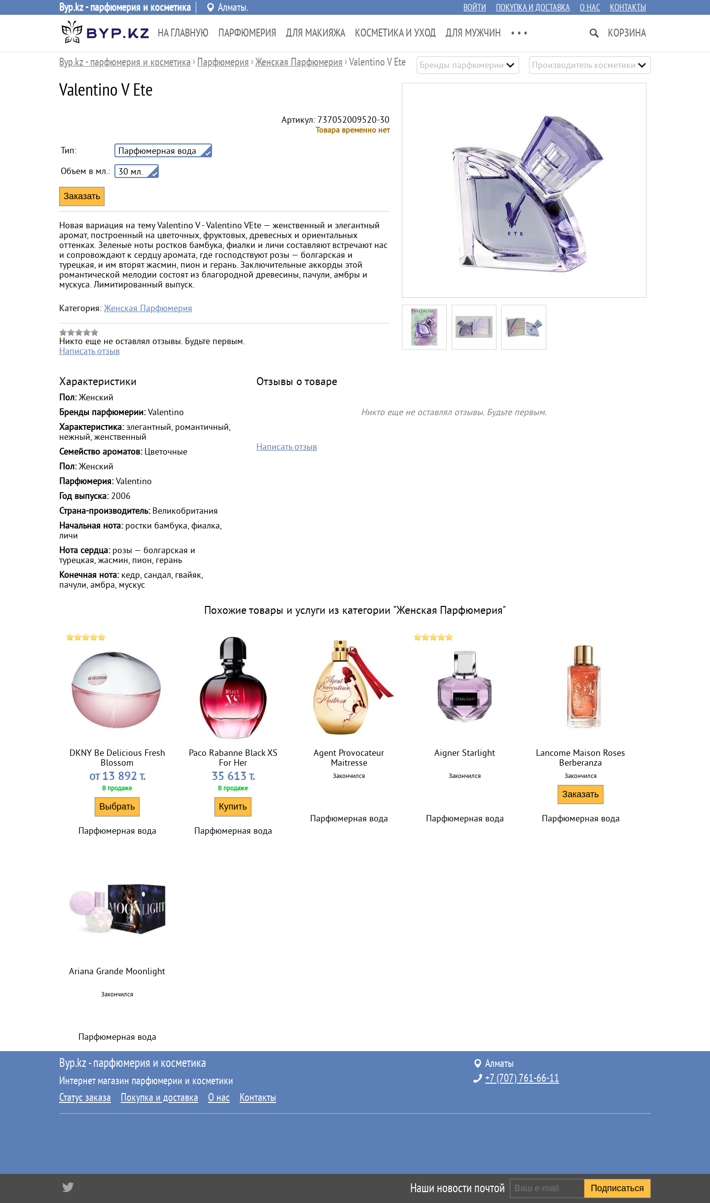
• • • (519, 33)
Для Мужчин (473, 33)
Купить (233, 807)
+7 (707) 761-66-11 (522, 1078)
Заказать (580, 794)
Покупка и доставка (533, 7)
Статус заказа (85, 1097)
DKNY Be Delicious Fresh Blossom (117, 758)
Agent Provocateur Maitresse (349, 758)
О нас (590, 7)
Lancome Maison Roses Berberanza (580, 758)
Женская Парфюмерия (148, 308)
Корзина (627, 33)
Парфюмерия (247, 33)
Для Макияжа (315, 33)
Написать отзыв (89, 351)
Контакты (628, 7)
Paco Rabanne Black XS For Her (233, 758)
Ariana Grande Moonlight (117, 971)
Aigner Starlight (464, 753)
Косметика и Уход (395, 33)
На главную (183, 33)
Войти (474, 7)
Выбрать (117, 807)
